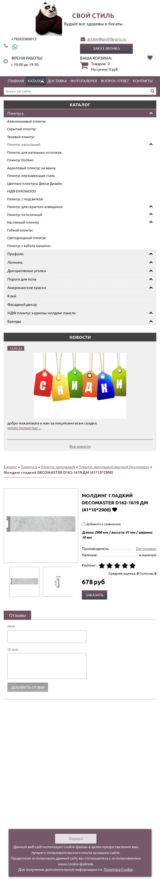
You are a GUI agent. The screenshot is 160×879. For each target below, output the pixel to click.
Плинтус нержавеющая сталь (31, 175)
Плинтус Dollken (20, 160)
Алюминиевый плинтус (26, 121)
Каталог (36, 80)
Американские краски (26, 287)
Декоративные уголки (26, 270)
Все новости (80, 446)
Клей (11, 295)
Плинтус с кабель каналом (29, 245)
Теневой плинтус (21, 136)
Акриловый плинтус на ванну (31, 168)
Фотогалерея (83, 80)
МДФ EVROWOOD (21, 191)
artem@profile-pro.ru (106, 38)
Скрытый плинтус (21, 129)
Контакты (143, 80)
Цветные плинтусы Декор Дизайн (34, 183)
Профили (15, 253)
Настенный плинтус (23, 222)
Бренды (14, 321)
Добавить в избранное (114, 509)
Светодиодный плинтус (26, 237)
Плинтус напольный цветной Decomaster (114, 466)
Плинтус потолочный (24, 214)
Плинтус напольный (23, 144)
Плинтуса (15, 113)
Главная (16, 80)
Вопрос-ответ (115, 80)
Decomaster (146, 548)
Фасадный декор (22, 304)
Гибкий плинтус (20, 230)
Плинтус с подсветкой (25, 199)
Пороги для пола (21, 279)
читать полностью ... (24, 427)
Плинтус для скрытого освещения (35, 206)
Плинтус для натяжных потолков (34, 152)
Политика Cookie (118, 869)
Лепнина (14, 262)
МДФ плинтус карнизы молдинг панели (41, 312)
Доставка (57, 80)
